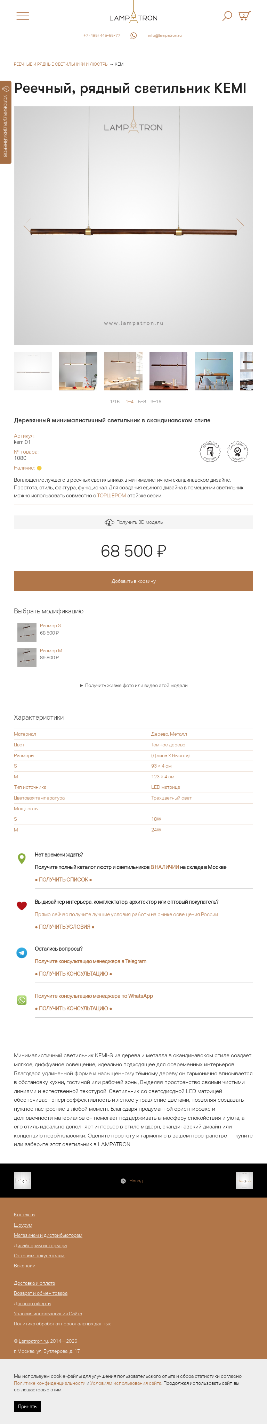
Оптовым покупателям (39, 1255)
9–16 (156, 401)
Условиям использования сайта (125, 1383)
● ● (73, 974)
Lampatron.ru (33, 1341)
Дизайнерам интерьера (40, 1245)
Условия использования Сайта (48, 1313)
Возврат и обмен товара (40, 1293)
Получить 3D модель (134, 522)
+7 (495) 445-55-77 (101, 35)
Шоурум (23, 1225)
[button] (27, 225)
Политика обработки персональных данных (62, 1323)
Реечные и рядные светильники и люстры (61, 64)
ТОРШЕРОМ (111, 495)
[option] (133, 225)
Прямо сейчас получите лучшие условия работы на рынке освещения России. (127, 914)
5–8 (142, 401)
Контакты (24, 1214)
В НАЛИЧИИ (165, 867)
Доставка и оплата (34, 1283)
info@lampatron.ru (165, 35)
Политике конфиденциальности (50, 1383)
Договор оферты (32, 1303)
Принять (27, 1406)
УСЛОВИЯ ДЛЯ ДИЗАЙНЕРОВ (5, 121)
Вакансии (24, 1265)
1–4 (130, 401)
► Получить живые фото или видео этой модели (133, 685)
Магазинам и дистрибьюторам (48, 1235)
